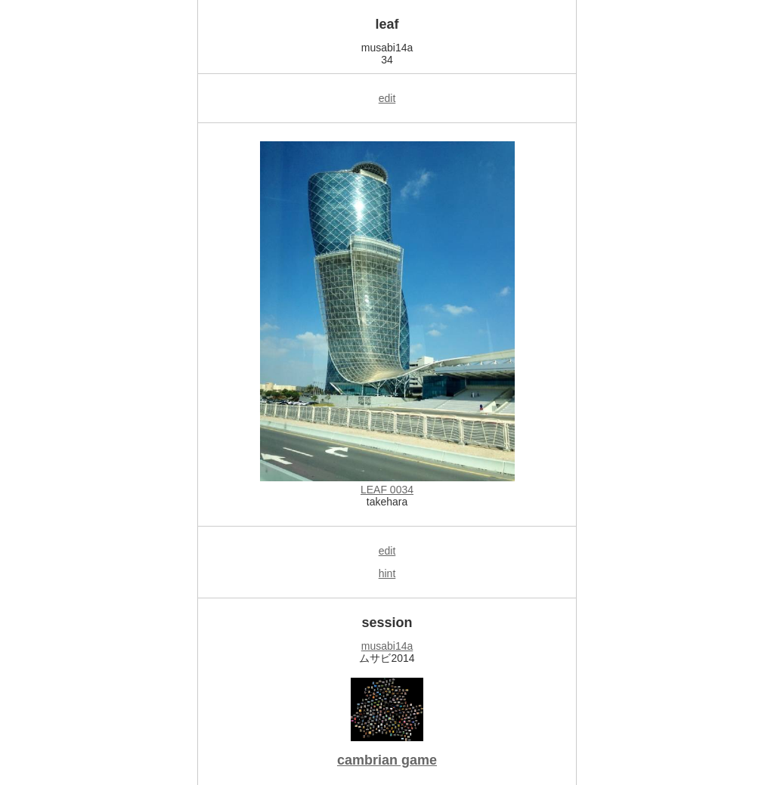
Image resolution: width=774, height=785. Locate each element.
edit (387, 98)
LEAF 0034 (387, 490)
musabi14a (387, 646)
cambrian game (387, 760)
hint (387, 573)
